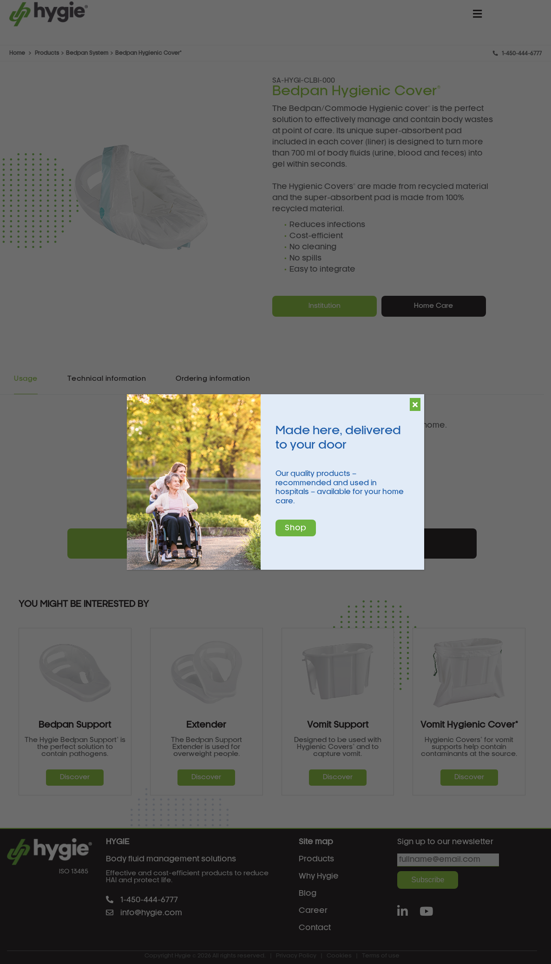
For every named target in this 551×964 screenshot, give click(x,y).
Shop (296, 528)
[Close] (415, 404)
